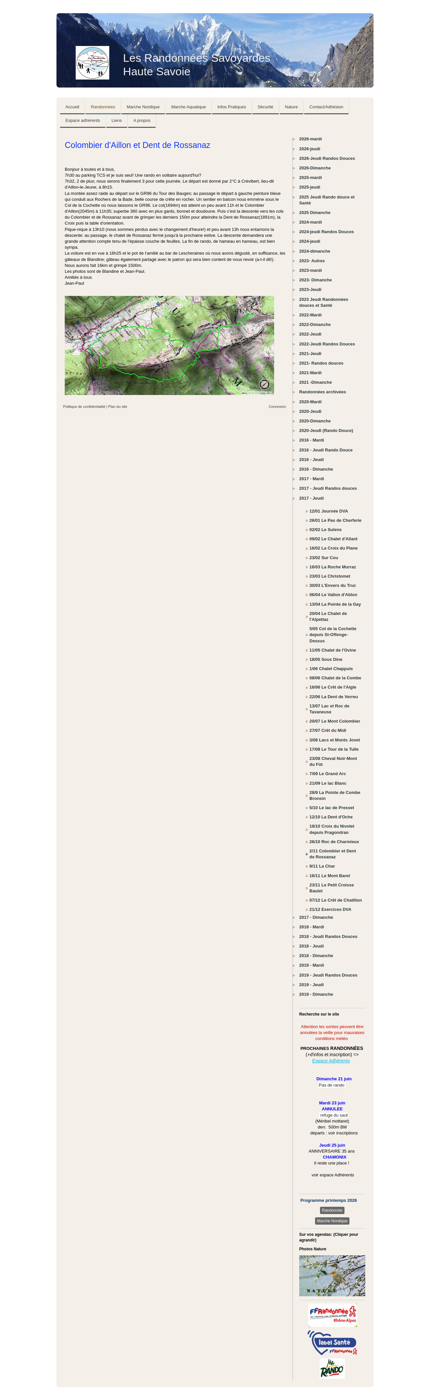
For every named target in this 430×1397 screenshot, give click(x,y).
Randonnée (332, 1210)
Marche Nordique (332, 1221)
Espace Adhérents (331, 1060)
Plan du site (117, 407)
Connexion (277, 407)
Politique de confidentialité (84, 407)
